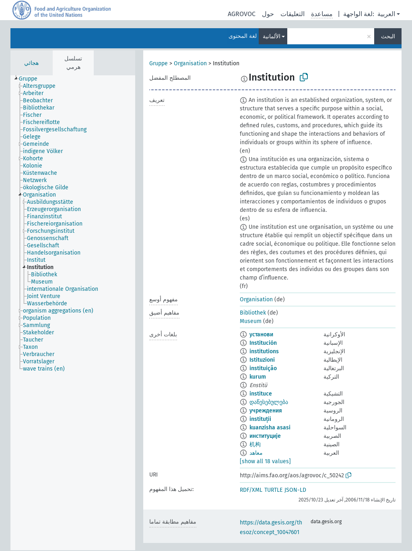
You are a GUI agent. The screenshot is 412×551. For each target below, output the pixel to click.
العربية (386, 14)
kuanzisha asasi (269, 427)
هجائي (31, 63)
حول (268, 14)
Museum (251, 321)
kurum (257, 376)
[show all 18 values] (265, 461)
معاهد (256, 453)
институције (265, 436)
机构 (255, 444)
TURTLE (273, 490)
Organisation (190, 63)
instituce (260, 393)
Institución (263, 343)
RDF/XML (251, 490)
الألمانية (271, 36)
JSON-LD (295, 490)
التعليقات (292, 14)
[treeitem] (32, 79)
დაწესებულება (268, 402)
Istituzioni (262, 359)
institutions (264, 351)
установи (261, 334)
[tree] (72, 312)
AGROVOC (241, 14)
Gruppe (158, 63)
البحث (388, 36)
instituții (260, 419)
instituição (263, 368)
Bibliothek (253, 312)
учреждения (265, 410)
